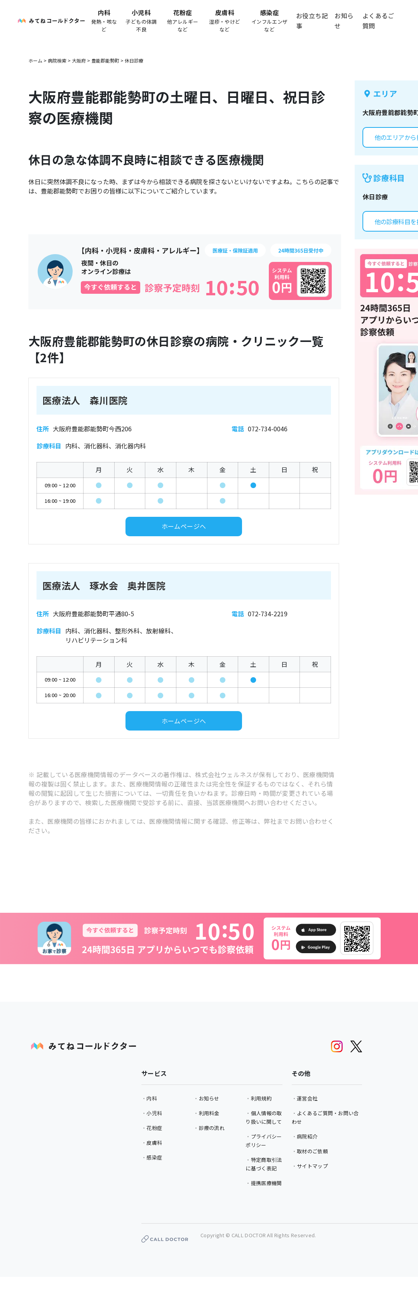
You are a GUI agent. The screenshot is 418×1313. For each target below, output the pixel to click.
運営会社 (307, 1098)
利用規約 (261, 1098)
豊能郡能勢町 (105, 60)
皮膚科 (154, 1142)
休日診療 (134, 60)
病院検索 (57, 60)
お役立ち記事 (312, 20)
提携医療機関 (266, 1183)
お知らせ (344, 20)
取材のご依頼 (312, 1151)
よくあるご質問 (378, 20)
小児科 (154, 1113)
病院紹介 (307, 1136)
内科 (151, 1098)
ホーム (35, 60)
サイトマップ (312, 1166)
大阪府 (79, 60)
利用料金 (209, 1113)
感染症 (154, 1157)
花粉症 (154, 1128)
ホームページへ (184, 526)
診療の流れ (212, 1128)
